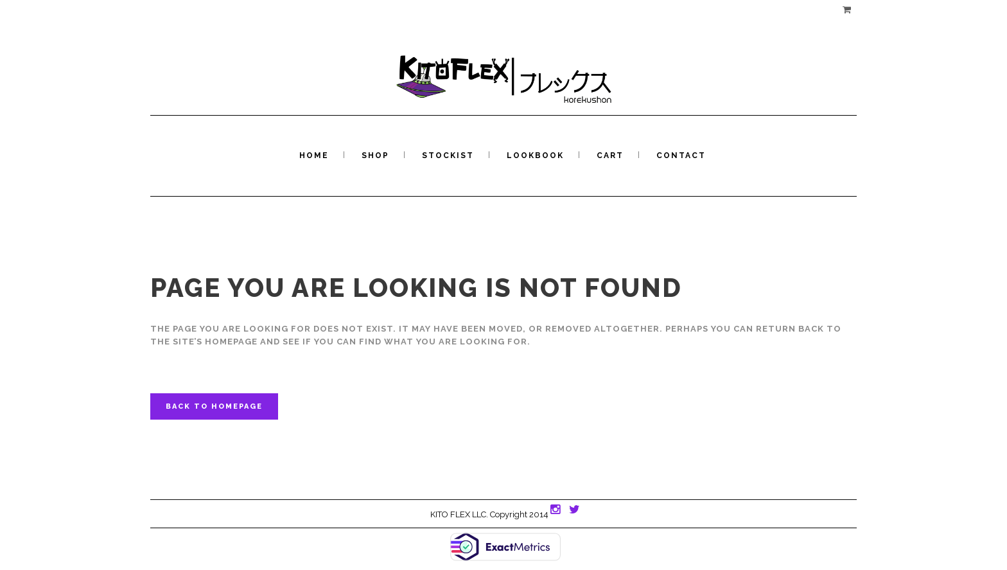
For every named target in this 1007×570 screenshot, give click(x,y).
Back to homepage (214, 406)
